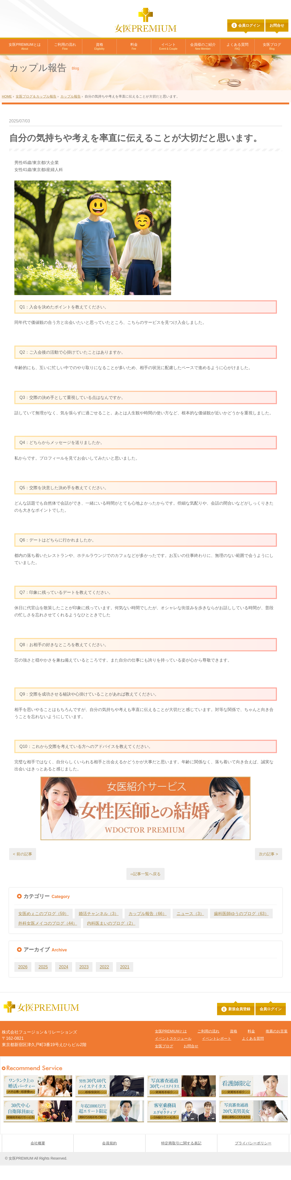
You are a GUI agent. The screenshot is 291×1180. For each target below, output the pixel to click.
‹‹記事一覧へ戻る (146, 889)
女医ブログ (272, 46)
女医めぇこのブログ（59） (43, 929)
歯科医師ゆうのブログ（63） (241, 929)
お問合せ (277, 25)
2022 (104, 982)
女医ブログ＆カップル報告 (36, 111)
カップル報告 (70, 111)
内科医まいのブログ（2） (111, 938)
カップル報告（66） (148, 929)
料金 (134, 46)
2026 (23, 982)
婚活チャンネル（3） (99, 929)
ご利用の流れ (65, 46)
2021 (125, 982)
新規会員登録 (239, 1024)
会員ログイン (249, 25)
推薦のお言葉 (277, 1046)
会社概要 (38, 1158)
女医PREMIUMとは (24, 46)
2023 (84, 982)
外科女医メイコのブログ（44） (47, 938)
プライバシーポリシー (253, 1158)
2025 (43, 982)
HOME (7, 111)
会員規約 (109, 1158)
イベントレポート (216, 1054)
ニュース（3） (190, 929)
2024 (63, 982)
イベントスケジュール (173, 1054)
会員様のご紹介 (203, 46)
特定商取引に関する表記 (181, 1158)
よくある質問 (237, 46)
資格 (99, 46)
